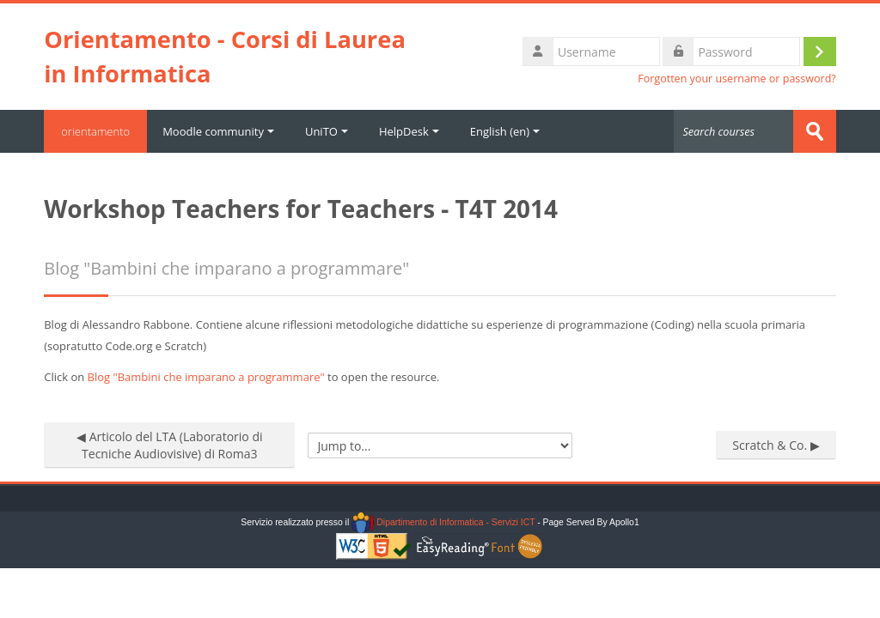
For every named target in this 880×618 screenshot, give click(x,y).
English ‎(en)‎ (505, 131)
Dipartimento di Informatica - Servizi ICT (443, 522)
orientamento (95, 131)
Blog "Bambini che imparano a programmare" (206, 377)
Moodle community (218, 131)
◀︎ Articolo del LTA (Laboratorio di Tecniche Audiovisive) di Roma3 (169, 445)
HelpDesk (409, 131)
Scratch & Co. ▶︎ (775, 445)
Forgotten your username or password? (737, 78)
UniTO (326, 131)
